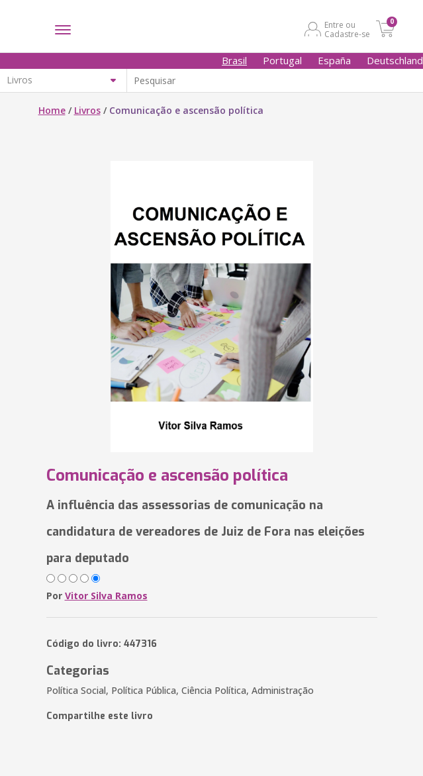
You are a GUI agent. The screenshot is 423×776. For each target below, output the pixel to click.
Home (52, 110)
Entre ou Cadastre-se (347, 29)
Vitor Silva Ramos (106, 595)
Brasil (234, 60)
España (334, 60)
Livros (87, 110)
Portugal (282, 60)
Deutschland (395, 60)
